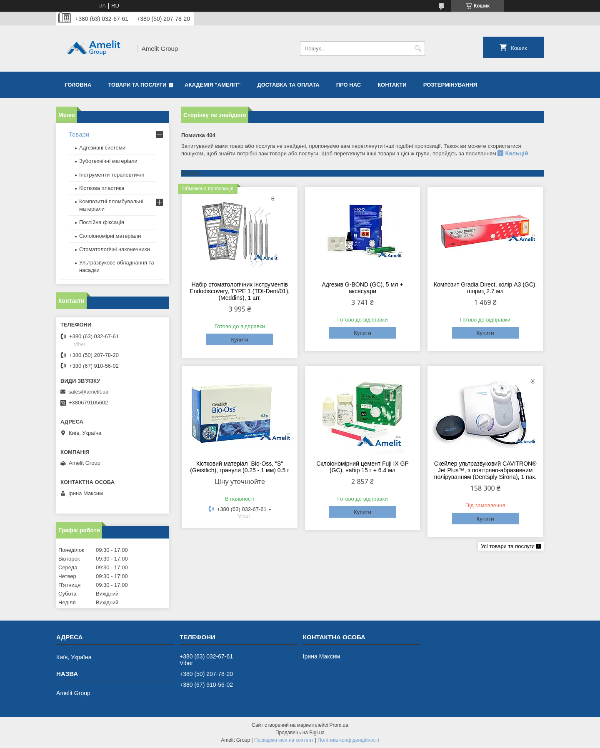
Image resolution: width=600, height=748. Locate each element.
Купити (239, 340)
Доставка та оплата (289, 85)
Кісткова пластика (101, 188)
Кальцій (516, 153)
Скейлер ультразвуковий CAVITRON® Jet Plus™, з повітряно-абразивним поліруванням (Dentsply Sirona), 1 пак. (485, 470)
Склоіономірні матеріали (110, 236)
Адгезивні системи (102, 148)
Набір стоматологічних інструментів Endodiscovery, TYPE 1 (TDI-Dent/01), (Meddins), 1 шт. (240, 291)
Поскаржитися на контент (283, 740)
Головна (78, 85)
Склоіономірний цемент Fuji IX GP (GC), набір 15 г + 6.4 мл (362, 467)
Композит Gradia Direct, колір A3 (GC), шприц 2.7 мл (485, 287)
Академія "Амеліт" (212, 85)
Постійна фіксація (101, 222)
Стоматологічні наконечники (114, 249)
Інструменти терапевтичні (111, 175)
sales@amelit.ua (88, 392)
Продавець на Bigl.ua (300, 733)
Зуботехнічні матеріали (108, 161)
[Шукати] (417, 48)
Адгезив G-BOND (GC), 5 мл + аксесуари (362, 287)
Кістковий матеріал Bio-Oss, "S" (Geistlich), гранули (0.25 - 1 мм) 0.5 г (239, 467)
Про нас (348, 85)
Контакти (392, 85)
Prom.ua (339, 725)
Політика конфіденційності (348, 740)
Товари (79, 134)
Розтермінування (450, 85)
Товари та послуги (137, 85)
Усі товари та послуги (508, 546)
